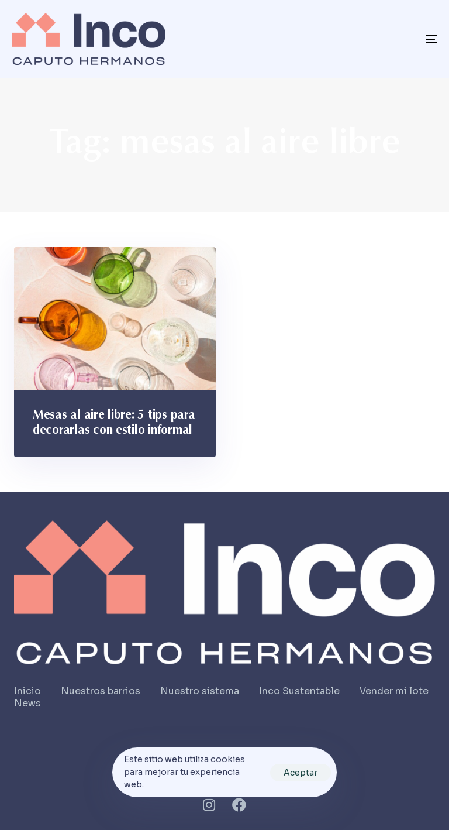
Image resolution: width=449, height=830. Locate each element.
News (27, 703)
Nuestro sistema (199, 691)
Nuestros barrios (100, 691)
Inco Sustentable (299, 691)
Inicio (27, 691)
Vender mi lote (394, 691)
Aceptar (300, 772)
